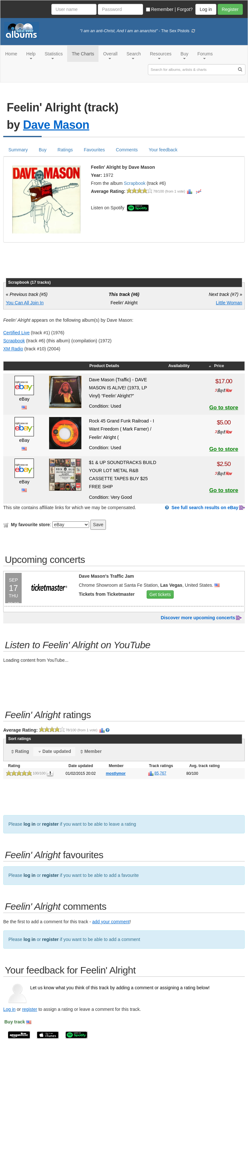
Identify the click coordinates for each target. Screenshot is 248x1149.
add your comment (110, 921)
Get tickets (160, 594)
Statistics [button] (54, 55)
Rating (19, 751)
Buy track (15, 1021)
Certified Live (16, 332)
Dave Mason (56, 124)
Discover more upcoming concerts (198, 617)
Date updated (54, 751)
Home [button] (11, 53)
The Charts (83, 53)
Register (230, 9)
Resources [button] (160, 55)
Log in (9, 1009)
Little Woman (229, 302)
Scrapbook (135, 183)
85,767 (160, 773)
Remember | (161, 9)
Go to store (223, 407)
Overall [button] (110, 55)
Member (90, 751)
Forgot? (184, 9)
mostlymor (116, 773)
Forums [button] (204, 55)
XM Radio (13, 348)
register (50, 824)
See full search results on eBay (204, 507)
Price (216, 366)
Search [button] (134, 55)
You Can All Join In (25, 302)
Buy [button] (184, 55)
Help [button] (31, 55)
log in (30, 824)
